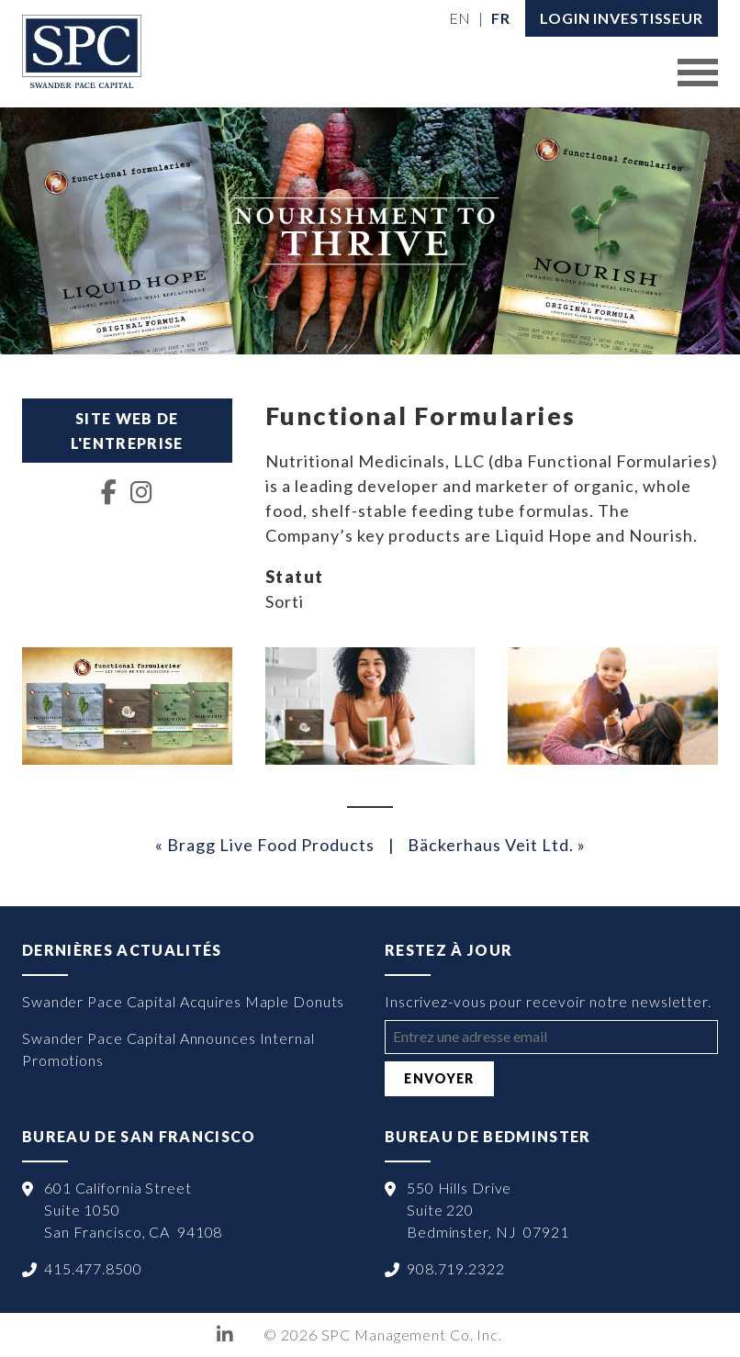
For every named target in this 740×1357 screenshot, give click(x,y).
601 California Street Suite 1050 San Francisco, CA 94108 (133, 1209)
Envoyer (439, 1078)
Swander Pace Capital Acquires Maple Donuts (183, 1001)
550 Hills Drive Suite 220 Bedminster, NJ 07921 (488, 1209)
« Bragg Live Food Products (265, 845)
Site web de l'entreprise (127, 430)
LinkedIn (225, 1335)
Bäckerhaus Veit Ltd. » (497, 845)
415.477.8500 (93, 1268)
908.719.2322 (456, 1268)
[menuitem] (460, 18)
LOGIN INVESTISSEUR (621, 18)
